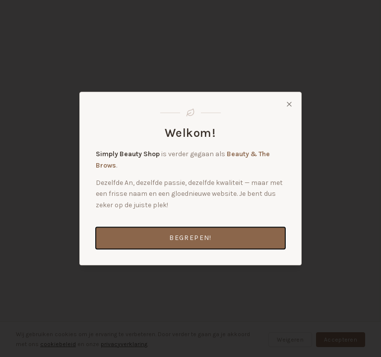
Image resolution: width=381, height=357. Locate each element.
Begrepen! (190, 238)
